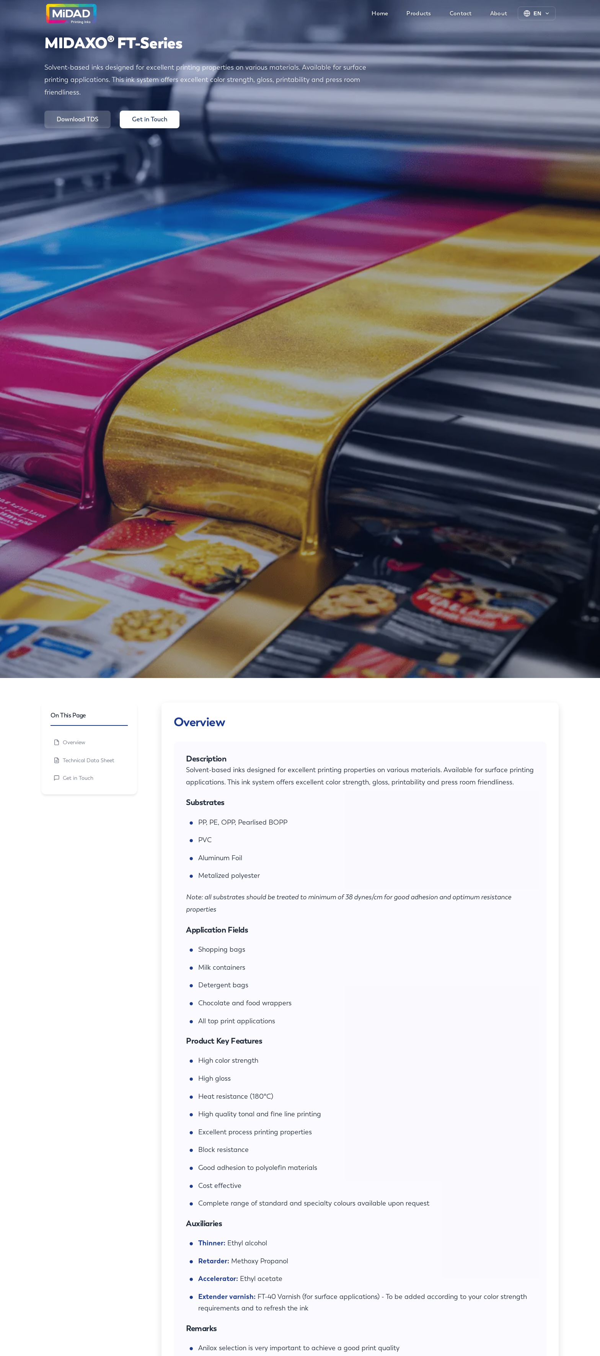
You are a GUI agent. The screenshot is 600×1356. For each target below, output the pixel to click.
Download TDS (77, 119)
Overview (69, 742)
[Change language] (537, 13)
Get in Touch (149, 119)
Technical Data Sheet (84, 760)
